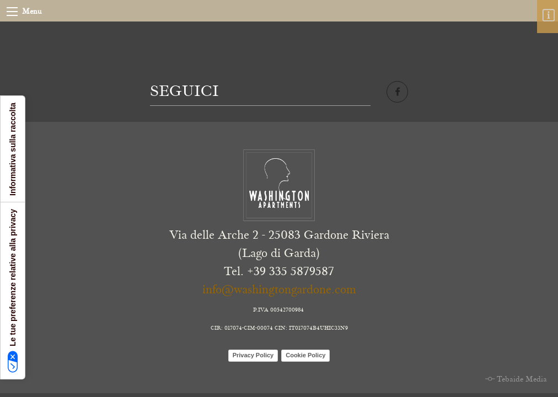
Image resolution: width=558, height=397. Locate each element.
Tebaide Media (522, 379)
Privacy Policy (253, 355)
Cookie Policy (305, 355)
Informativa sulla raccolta (12, 149)
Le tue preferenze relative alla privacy (13, 291)
